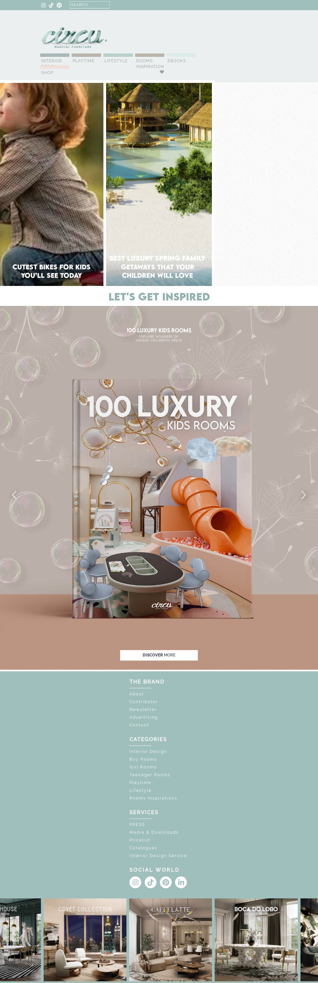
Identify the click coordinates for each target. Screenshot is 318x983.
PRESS (137, 824)
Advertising (143, 717)
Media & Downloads (154, 832)
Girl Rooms (143, 767)
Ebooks (177, 61)
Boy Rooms (143, 759)
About (136, 694)
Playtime (84, 61)
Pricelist (139, 840)
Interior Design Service (158, 855)
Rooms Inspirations (153, 798)
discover (159, 655)
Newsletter (143, 709)
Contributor (143, 701)
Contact (139, 725)
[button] (15, 495)
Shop (47, 72)
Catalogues (143, 848)
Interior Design (51, 64)
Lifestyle (116, 61)
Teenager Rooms (150, 775)
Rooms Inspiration (150, 64)
